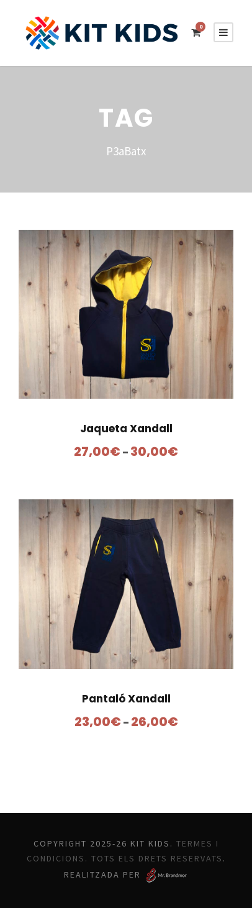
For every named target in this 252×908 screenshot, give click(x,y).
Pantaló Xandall (126, 698)
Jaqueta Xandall (126, 428)
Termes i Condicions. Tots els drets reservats (127, 858)
